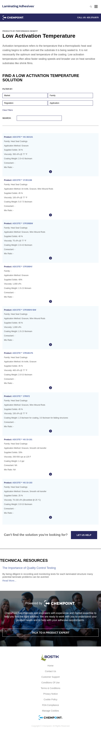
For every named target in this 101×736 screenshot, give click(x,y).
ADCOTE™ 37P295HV (22, 267)
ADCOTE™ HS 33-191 (22, 439)
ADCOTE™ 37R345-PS (22, 353)
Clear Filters (7, 110)
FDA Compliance (50, 705)
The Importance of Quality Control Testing (29, 568)
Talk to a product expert (50, 632)
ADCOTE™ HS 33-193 (22, 483)
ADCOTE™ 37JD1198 (22, 180)
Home (50, 665)
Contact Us (50, 671)
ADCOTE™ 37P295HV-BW (24, 310)
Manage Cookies (50, 710)
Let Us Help (84, 535)
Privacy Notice (50, 694)
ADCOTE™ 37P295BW (22, 223)
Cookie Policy (50, 699)
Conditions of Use (50, 682)
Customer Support (50, 677)
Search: (32, 118)
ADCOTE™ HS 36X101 (22, 137)
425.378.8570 (93, 17)
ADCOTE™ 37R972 (21, 396)
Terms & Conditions (50, 688)
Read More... (9, 580)
